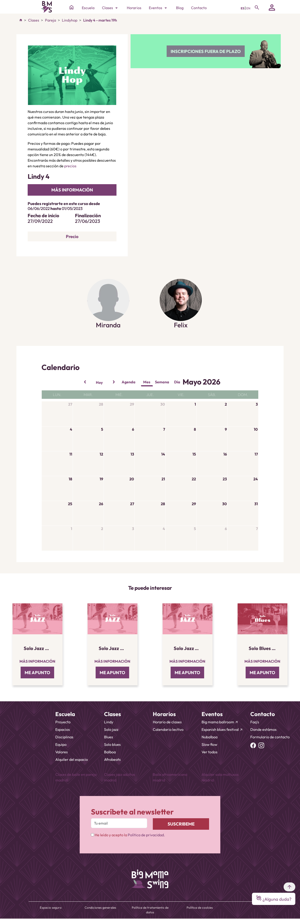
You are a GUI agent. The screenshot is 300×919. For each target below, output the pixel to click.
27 (70, 404)
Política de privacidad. (146, 835)
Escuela (88, 7)
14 (163, 454)
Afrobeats (112, 759)
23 (225, 479)
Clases (33, 20)
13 (132, 454)
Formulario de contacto (270, 737)
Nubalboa (210, 737)
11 (70, 454)
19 (101, 479)
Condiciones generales (100, 907)
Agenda (128, 382)
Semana (162, 382)
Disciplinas (64, 737)
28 (101, 404)
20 (131, 479)
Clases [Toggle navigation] (110, 8)
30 (162, 404)
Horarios (134, 7)
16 (225, 454)
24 (255, 479)
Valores (61, 752)
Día (177, 382)
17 (256, 454)
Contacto (199, 7)
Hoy (99, 382)
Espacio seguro (51, 907)
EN (248, 8)
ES (243, 8)
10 (256, 429)
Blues (108, 737)
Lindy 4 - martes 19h (100, 20)
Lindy (108, 722)
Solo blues (112, 744)
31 (256, 503)
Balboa (110, 752)
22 (194, 479)
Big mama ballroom (220, 722)
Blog (180, 7)
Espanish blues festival (222, 729)
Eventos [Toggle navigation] (159, 8)
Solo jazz (111, 729)
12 (101, 454)
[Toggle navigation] (256, 7)
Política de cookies (200, 907)
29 (132, 404)
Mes (146, 382)
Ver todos (210, 752)
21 (163, 479)
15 (194, 454)
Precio (72, 236)
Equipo (61, 744)
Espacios (62, 729)
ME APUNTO (37, 672)
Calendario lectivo (168, 729)
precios (70, 166)
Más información (37, 661)
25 (70, 503)
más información (72, 190)
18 (70, 479)
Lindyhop (69, 20)
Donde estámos (263, 729)
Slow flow (209, 744)
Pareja (50, 20)
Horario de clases (167, 722)
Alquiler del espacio (71, 759)
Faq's (254, 722)
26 (101, 503)
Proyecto (63, 722)
